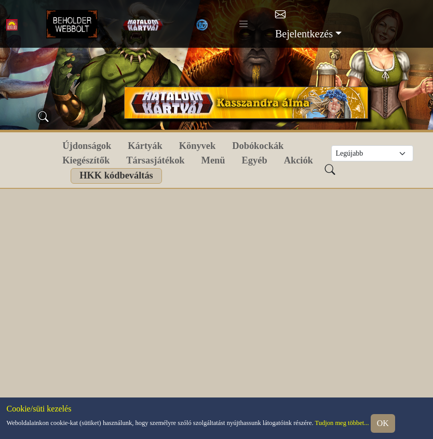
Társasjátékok (155, 160)
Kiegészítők (86, 160)
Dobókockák (257, 146)
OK (383, 423)
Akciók (298, 160)
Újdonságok (86, 146)
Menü (213, 160)
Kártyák (145, 146)
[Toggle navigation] (243, 24)
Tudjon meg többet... (342, 422)
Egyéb (254, 160)
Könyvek (197, 146)
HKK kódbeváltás (116, 175)
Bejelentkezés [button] (304, 33)
